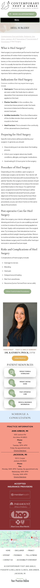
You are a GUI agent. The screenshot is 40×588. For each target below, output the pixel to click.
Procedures (5, 42)
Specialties (21, 39)
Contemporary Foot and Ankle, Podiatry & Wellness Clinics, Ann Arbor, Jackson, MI (20, 570)
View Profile (20, 358)
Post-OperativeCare (25, 393)
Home (8, 550)
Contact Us (8, 560)
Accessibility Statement (27, 560)
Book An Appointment (23, 14)
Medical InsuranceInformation (25, 403)
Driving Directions (20, 451)
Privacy (31, 550)
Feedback (18, 555)
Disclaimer (19, 550)
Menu (19, 20)
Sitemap (6, 555)
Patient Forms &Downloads (25, 372)
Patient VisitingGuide (25, 383)
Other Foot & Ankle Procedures (17, 291)
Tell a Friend (31, 555)
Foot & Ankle (31, 39)
